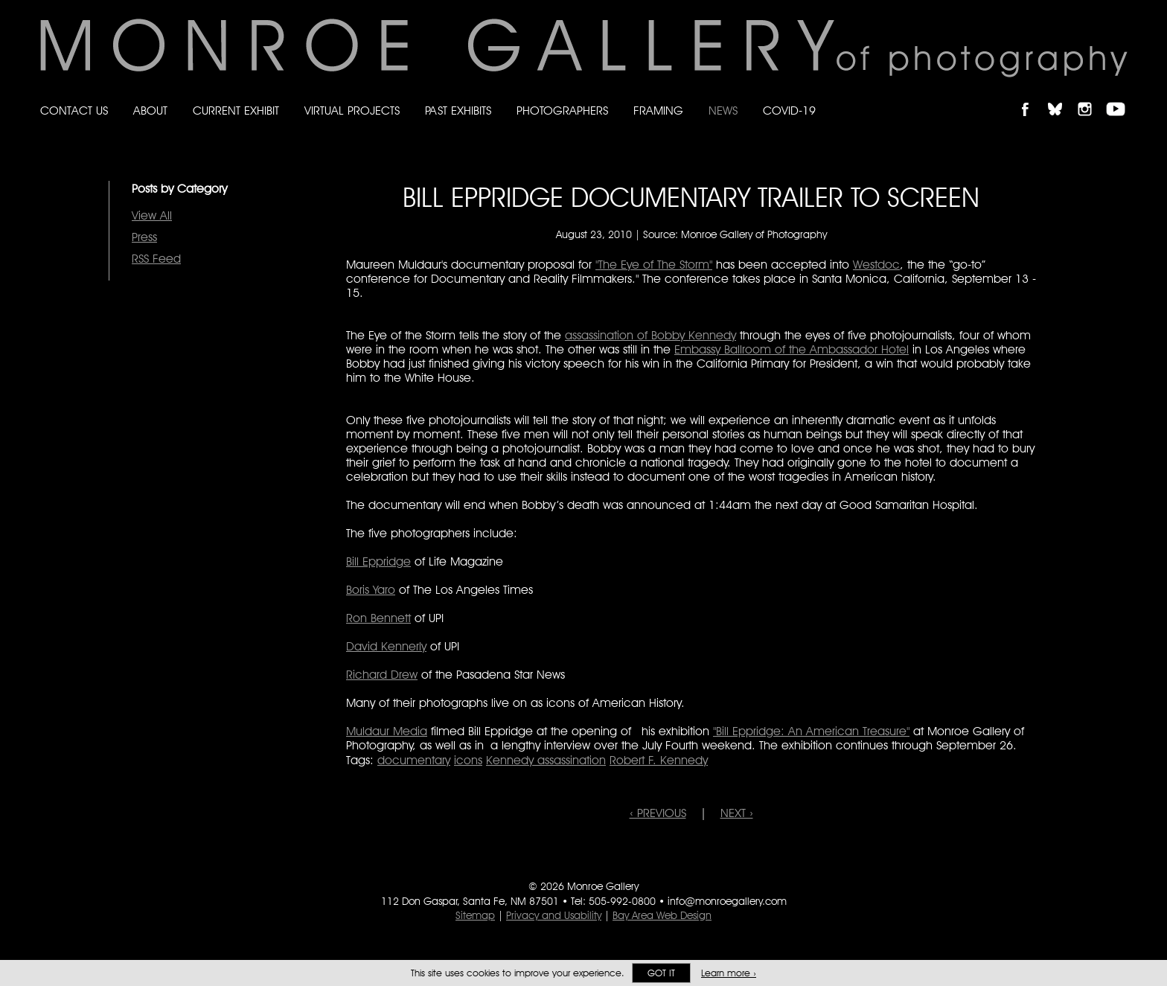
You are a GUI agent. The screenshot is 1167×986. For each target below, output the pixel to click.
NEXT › (736, 813)
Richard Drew (382, 675)
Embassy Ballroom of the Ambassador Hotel (791, 349)
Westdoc (876, 264)
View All (152, 215)
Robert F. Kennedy (659, 760)
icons (468, 760)
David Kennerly (386, 646)
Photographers (562, 110)
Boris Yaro (370, 590)
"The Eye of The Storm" (653, 264)
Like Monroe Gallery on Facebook (1032, 96)
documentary (413, 760)
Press (144, 237)
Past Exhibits (458, 110)
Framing (658, 110)
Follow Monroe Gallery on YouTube (1121, 96)
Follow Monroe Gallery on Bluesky (1062, 96)
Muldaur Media (386, 731)
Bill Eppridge (378, 561)
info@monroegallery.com (727, 901)
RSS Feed (156, 259)
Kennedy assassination (546, 760)
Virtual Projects (352, 110)
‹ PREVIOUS (658, 813)
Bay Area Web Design (662, 915)
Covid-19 (789, 110)
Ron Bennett (378, 618)
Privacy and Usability (553, 915)
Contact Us (74, 110)
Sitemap (475, 915)
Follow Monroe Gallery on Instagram (1091, 96)
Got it (661, 973)
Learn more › (728, 973)
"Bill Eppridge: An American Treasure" (811, 731)
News (723, 110)
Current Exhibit (236, 110)
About (150, 110)
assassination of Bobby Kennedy (650, 335)
